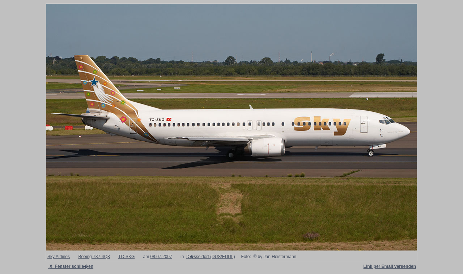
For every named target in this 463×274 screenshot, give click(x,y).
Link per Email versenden (390, 266)
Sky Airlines (58, 256)
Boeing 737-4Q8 (94, 256)
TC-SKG (126, 256)
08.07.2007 (161, 256)
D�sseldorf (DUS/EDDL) (210, 256)
